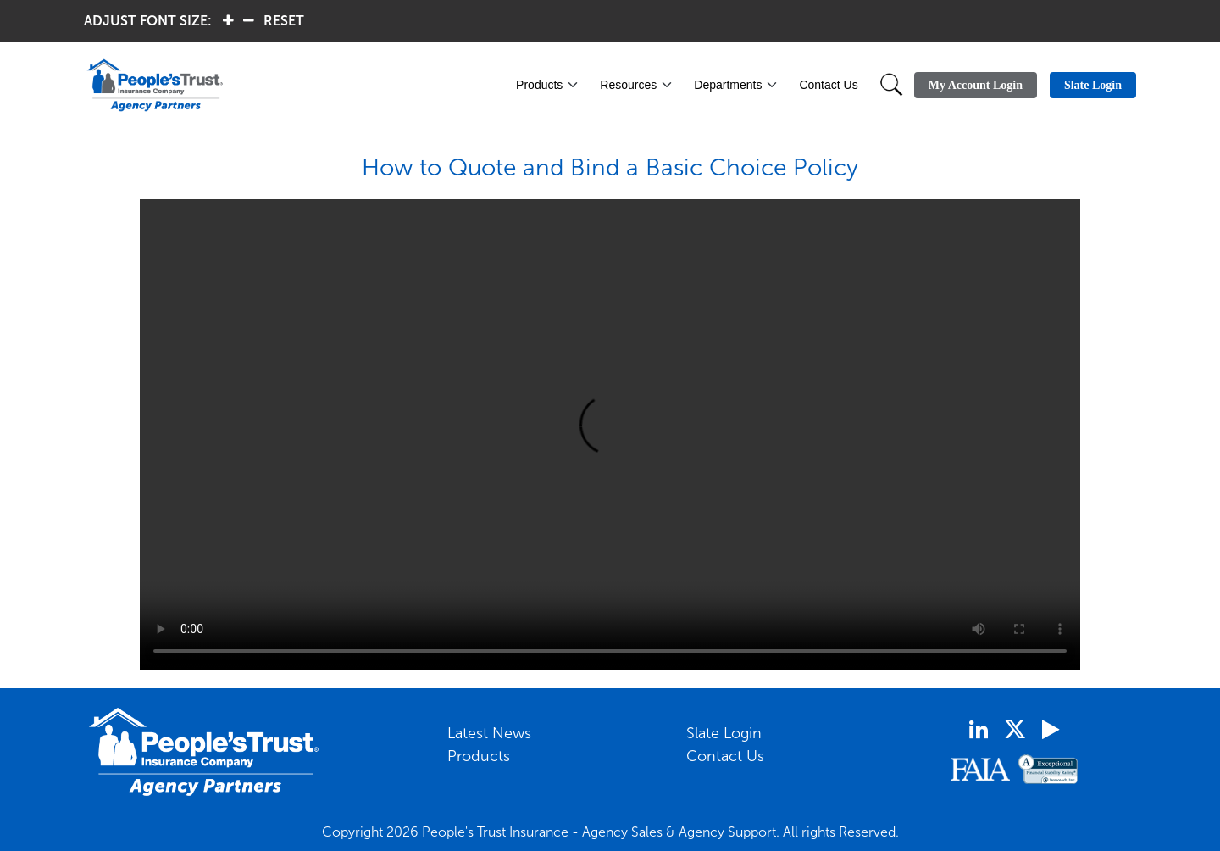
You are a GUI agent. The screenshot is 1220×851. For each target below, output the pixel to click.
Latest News (489, 733)
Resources (628, 85)
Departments (728, 85)
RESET (283, 21)
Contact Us (828, 85)
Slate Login (724, 733)
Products (539, 85)
